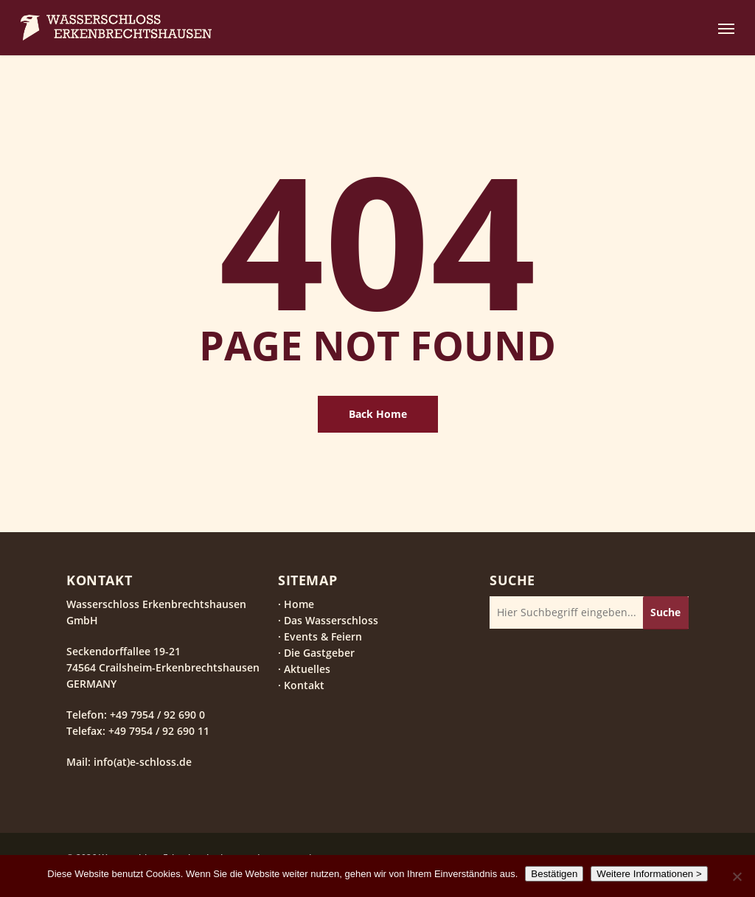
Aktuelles (307, 669)
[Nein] (736, 876)
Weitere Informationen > (648, 873)
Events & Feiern (323, 636)
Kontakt (304, 685)
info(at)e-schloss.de (141, 762)
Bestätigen (554, 873)
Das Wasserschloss (331, 620)
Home (299, 604)
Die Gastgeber (319, 653)
